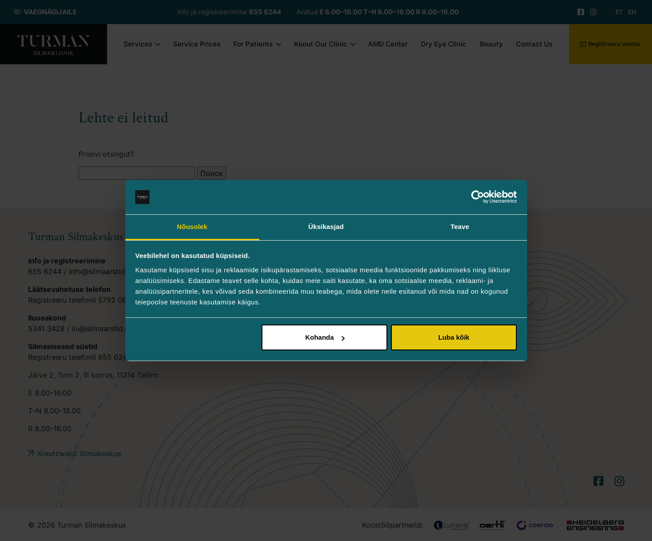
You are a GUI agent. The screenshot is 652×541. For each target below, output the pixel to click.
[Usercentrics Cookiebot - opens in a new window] (478, 197)
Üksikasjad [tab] (326, 226)
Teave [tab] (460, 226)
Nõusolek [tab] (192, 226)
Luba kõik (453, 337)
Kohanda (325, 337)
